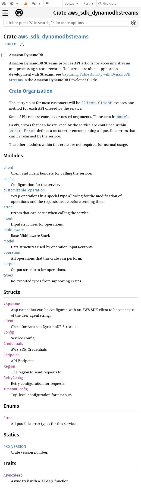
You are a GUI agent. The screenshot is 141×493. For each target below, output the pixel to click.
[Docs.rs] (4, 3)
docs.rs (69, 3)
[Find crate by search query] (121, 3)
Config (8, 332)
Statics (11, 435)
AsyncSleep (13, 475)
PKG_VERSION (14, 446)
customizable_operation (24, 190)
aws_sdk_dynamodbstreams (53, 36)
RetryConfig (13, 377)
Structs (11, 292)
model (8, 241)
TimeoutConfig (15, 389)
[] (21, 43)
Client (8, 321)
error (7, 207)
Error (7, 418)
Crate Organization (31, 91)
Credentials (13, 343)
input (8, 218)
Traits (9, 463)
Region (9, 366)
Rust (87, 3)
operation (11, 252)
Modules (13, 156)
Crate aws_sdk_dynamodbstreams (95, 13)
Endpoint (11, 355)
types (8, 275)
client (8, 167)
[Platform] (36, 3)
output (9, 264)
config (8, 179)
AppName (11, 304)
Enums (11, 406)
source (9, 43)
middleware (13, 230)
